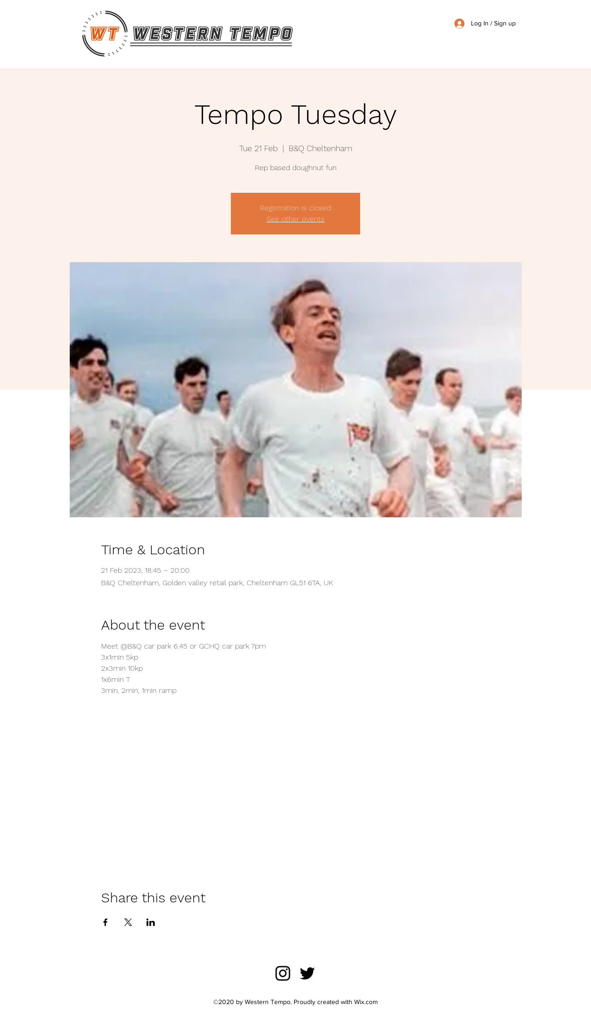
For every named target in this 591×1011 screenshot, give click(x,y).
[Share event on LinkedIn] (150, 922)
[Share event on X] (128, 922)
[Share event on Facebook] (105, 922)
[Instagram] (283, 973)
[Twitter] (307, 973)
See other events (295, 218)
